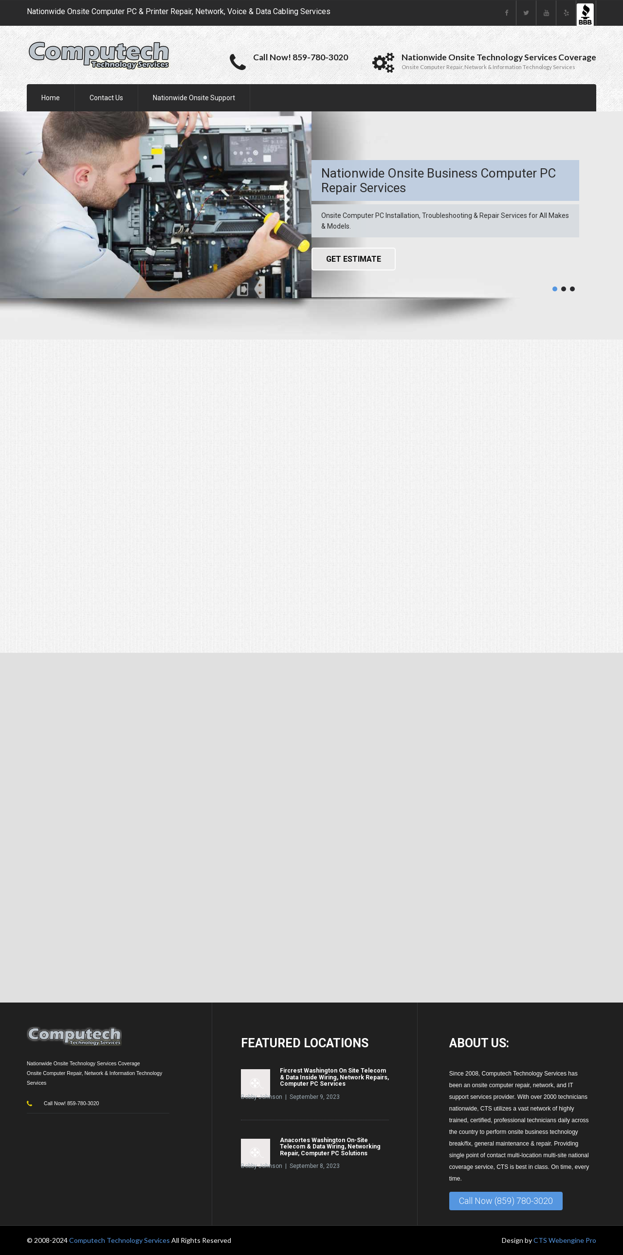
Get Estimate (353, 259)
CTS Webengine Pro (564, 1240)
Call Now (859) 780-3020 (506, 1201)
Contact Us (106, 98)
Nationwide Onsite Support (194, 98)
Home (50, 98)
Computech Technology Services (120, 1240)
